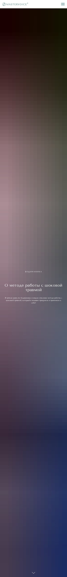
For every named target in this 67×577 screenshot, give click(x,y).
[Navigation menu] (63, 4)
